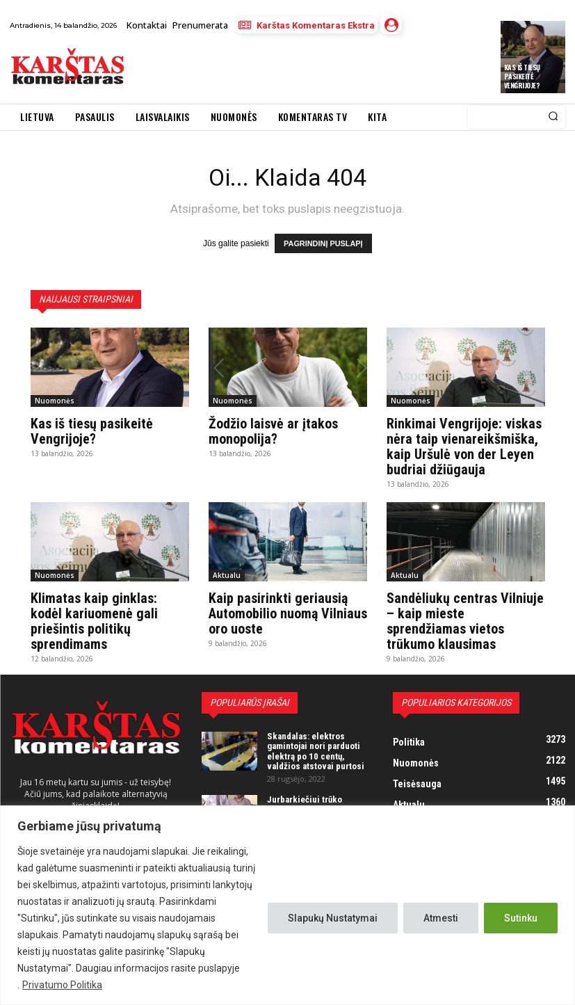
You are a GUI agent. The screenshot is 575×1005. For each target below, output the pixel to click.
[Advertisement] (296, 68)
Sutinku (520, 918)
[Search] (553, 117)
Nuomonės (54, 400)
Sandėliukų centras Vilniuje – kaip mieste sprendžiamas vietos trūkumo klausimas (465, 620)
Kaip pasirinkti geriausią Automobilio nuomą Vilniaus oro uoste (288, 612)
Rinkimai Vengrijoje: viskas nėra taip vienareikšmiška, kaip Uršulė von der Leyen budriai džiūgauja (464, 446)
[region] (287, 905)
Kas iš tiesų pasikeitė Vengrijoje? (522, 76)
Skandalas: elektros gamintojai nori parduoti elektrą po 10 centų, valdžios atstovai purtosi (315, 750)
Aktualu (227, 574)
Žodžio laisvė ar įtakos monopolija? (273, 431)
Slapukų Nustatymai (333, 918)
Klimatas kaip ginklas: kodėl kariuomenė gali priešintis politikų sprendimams (94, 620)
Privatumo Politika (62, 984)
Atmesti (440, 918)
